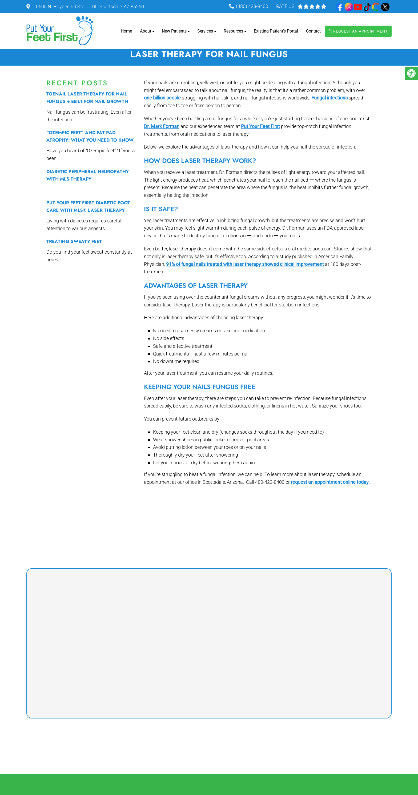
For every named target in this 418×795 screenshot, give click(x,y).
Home (126, 31)
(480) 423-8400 (252, 6)
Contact (313, 31)
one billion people (162, 98)
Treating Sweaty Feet (74, 241)
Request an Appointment (358, 31)
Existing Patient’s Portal (276, 31)
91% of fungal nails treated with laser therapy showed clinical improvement (245, 264)
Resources (233, 31)
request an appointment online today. (331, 482)
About (145, 31)
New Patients (174, 31)
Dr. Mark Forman (161, 126)
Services (205, 31)
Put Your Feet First (260, 126)
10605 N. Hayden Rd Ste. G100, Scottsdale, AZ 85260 (88, 6)
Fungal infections (329, 98)
